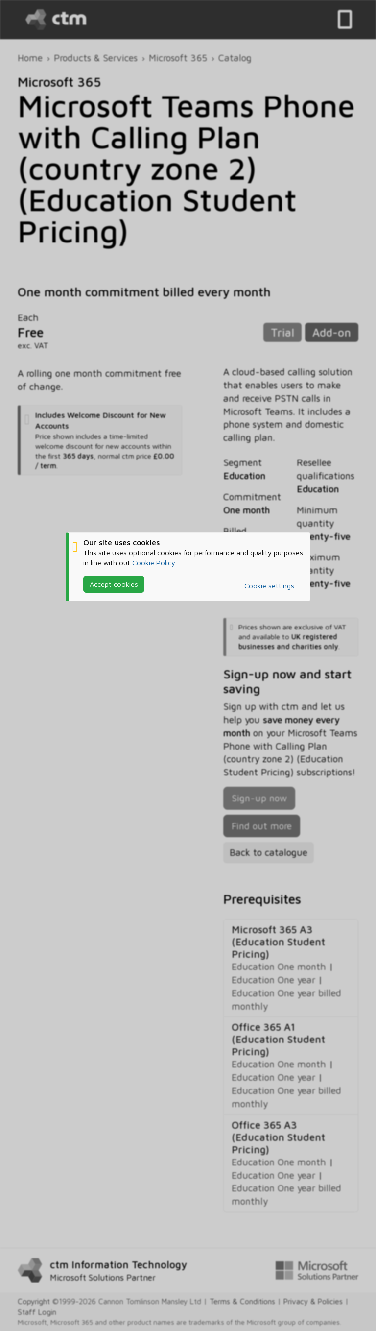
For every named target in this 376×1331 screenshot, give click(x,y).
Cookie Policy (153, 562)
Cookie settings (269, 585)
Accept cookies (114, 584)
